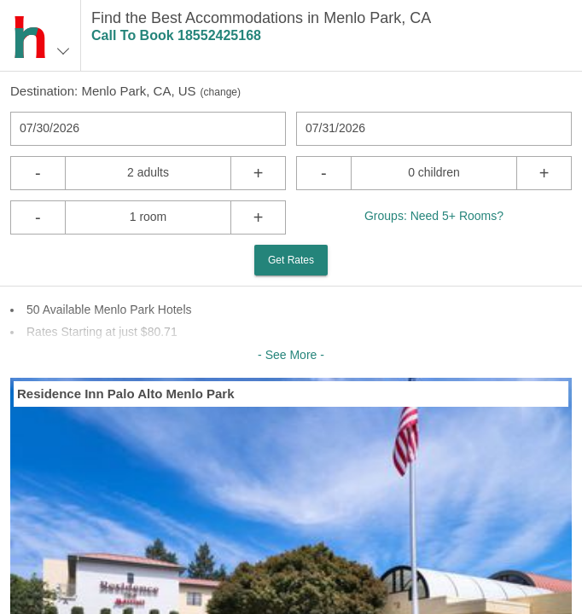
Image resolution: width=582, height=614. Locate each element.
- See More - (291, 355)
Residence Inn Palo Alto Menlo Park (126, 393)
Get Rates (291, 260)
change (220, 92)
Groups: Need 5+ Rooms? (433, 216)
